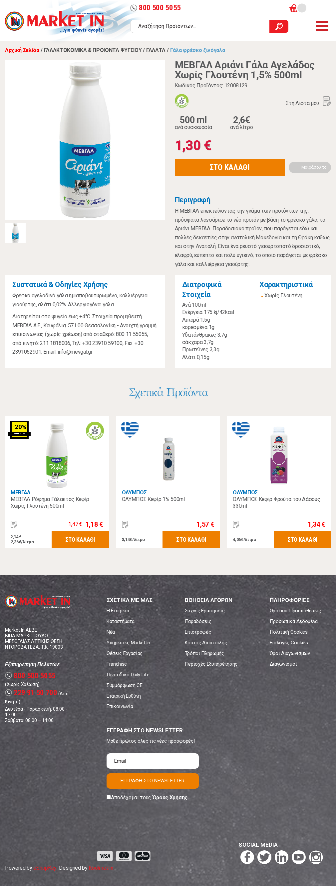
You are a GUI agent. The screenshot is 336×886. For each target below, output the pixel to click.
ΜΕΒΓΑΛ (20, 492)
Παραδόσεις (198, 621)
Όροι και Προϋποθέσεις (295, 611)
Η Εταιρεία (118, 611)
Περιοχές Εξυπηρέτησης (211, 664)
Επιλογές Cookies (289, 643)
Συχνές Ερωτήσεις (205, 611)
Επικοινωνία (120, 706)
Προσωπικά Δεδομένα (294, 621)
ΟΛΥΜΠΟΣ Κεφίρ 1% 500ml (153, 499)
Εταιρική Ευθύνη (124, 696)
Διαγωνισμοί (283, 664)
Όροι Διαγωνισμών (290, 653)
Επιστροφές (198, 632)
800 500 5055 (155, 7)
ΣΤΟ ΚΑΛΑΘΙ (230, 167)
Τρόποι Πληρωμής (204, 653)
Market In (54, 22)
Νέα (111, 632)
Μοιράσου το (314, 167)
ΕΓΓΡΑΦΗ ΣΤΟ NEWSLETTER (152, 781)
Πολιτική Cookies (289, 632)
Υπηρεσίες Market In (128, 643)
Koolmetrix (101, 868)
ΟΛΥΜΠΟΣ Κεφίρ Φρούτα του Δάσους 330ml (276, 502)
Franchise (117, 664)
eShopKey (44, 868)
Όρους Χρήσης (170, 797)
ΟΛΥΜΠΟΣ (134, 492)
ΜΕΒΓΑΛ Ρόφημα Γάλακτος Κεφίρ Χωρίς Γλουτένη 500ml (50, 502)
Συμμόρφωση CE (125, 685)
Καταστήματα (120, 621)
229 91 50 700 (31, 692)
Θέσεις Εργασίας (125, 653)
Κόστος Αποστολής (206, 643)
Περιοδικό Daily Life (128, 675)
